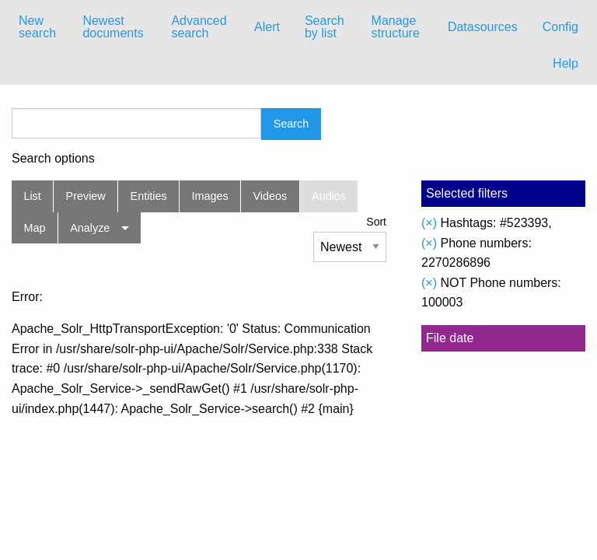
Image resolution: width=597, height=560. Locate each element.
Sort (376, 221)
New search (37, 27)
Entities (149, 196)
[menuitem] (38, 27)
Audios (329, 196)
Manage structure (396, 27)
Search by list (324, 27)
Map (34, 228)
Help (565, 63)
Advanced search (198, 27)
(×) (429, 222)
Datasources (483, 26)
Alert (267, 26)
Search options (53, 158)
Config (560, 26)
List (31, 196)
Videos (270, 196)
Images (210, 196)
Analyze (90, 228)
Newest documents (112, 27)
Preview (86, 196)
